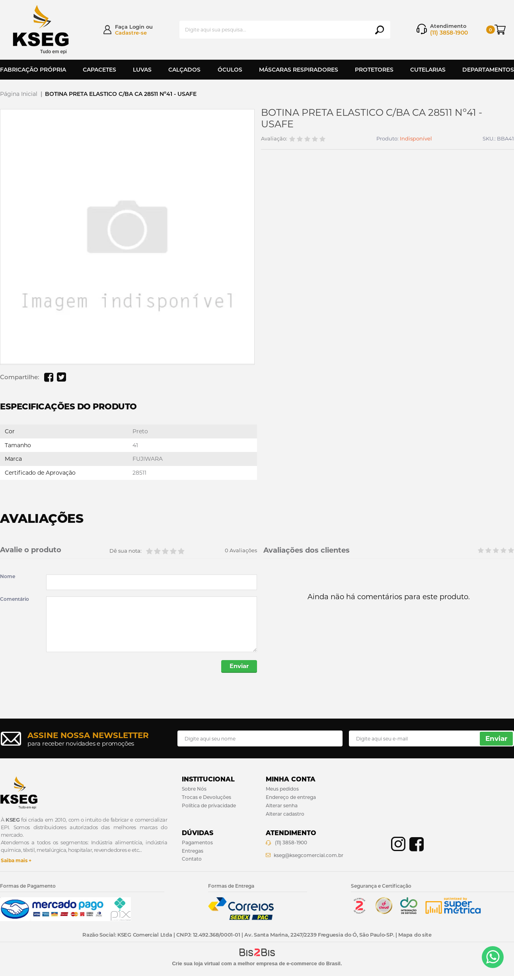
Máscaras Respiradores (298, 69)
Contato (192, 859)
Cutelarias (428, 69)
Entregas (192, 851)
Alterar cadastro (285, 814)
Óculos (230, 69)
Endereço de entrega (291, 798)
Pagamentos (197, 843)
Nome (7, 576)
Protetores (374, 69)
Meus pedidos (282, 789)
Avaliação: (274, 139)
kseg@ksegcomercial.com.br (308, 856)
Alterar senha (282, 806)
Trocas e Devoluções (206, 798)
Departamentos (488, 69)
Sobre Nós (194, 789)
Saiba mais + (16, 861)
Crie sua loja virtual (196, 964)
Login (136, 26)
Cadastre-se (131, 32)
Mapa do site (414, 934)
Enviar (238, 666)
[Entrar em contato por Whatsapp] (493, 957)
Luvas (142, 69)
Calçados (184, 69)
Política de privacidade (209, 806)
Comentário (14, 599)
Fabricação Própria (33, 69)
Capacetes (99, 69)
